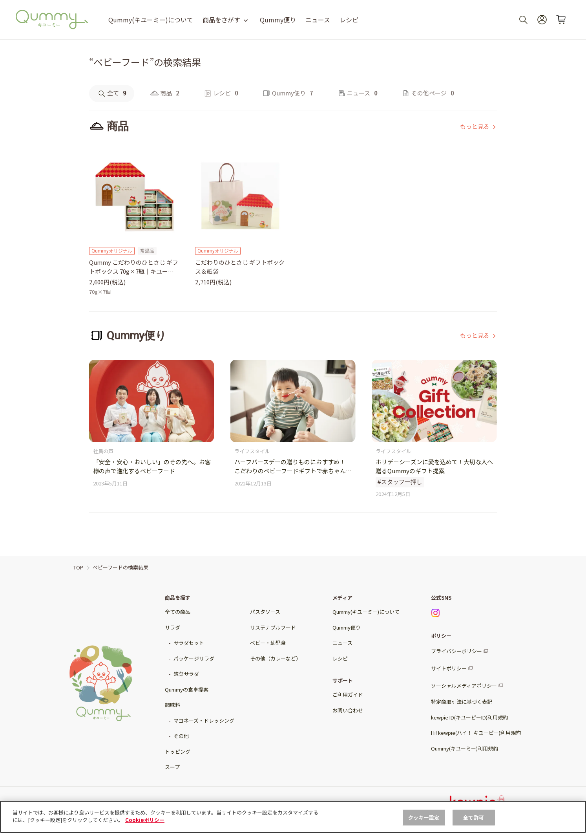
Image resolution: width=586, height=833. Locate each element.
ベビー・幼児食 (268, 642)
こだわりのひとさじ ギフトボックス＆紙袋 (240, 266)
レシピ (349, 19)
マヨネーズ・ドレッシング (203, 720)
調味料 (172, 705)
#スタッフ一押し (399, 481)
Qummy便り (278, 19)
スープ (172, 767)
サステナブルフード (273, 627)
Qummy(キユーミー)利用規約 (464, 748)
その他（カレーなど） (275, 658)
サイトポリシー (449, 668)
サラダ (172, 627)
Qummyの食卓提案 (186, 689)
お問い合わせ (347, 710)
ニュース (317, 19)
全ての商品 (177, 611)
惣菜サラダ (186, 673)
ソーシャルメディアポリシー (464, 685)
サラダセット (188, 642)
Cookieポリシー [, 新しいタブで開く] (144, 820)
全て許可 (473, 817)
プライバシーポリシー (456, 651)
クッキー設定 (423, 817)
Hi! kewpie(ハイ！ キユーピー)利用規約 (476, 732)
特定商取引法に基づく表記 (461, 701)
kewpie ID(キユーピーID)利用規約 (469, 717)
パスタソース (265, 611)
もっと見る (474, 126)
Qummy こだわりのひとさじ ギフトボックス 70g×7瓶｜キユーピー (133, 267)
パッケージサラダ (193, 658)
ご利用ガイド (347, 694)
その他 (181, 736)
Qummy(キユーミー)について (150, 19)
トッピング (177, 751)
